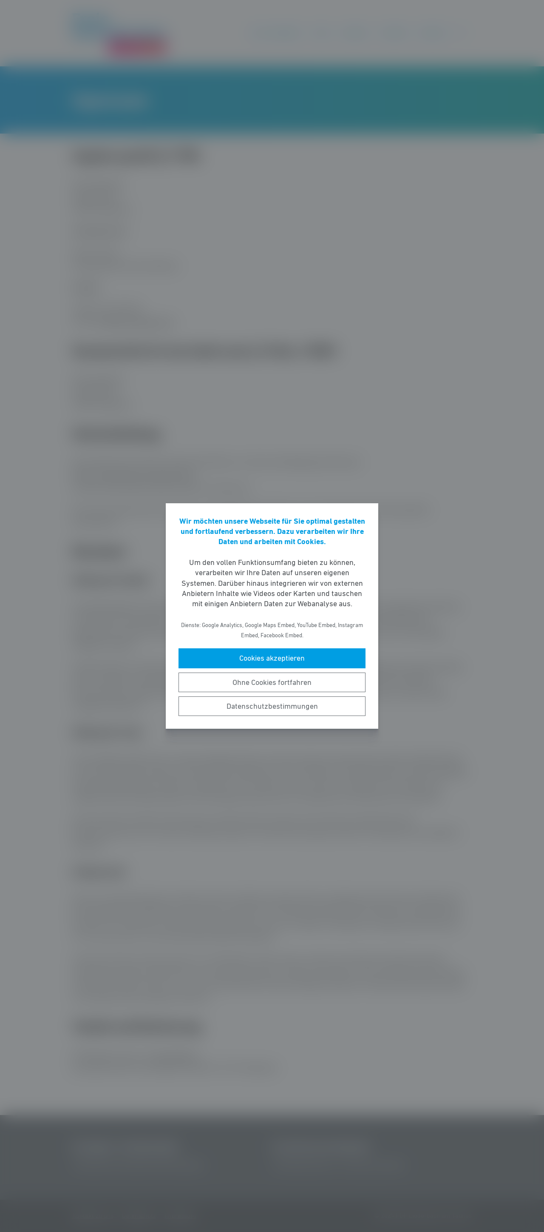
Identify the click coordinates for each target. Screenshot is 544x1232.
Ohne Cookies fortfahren (272, 682)
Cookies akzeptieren (272, 658)
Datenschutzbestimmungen (272, 706)
